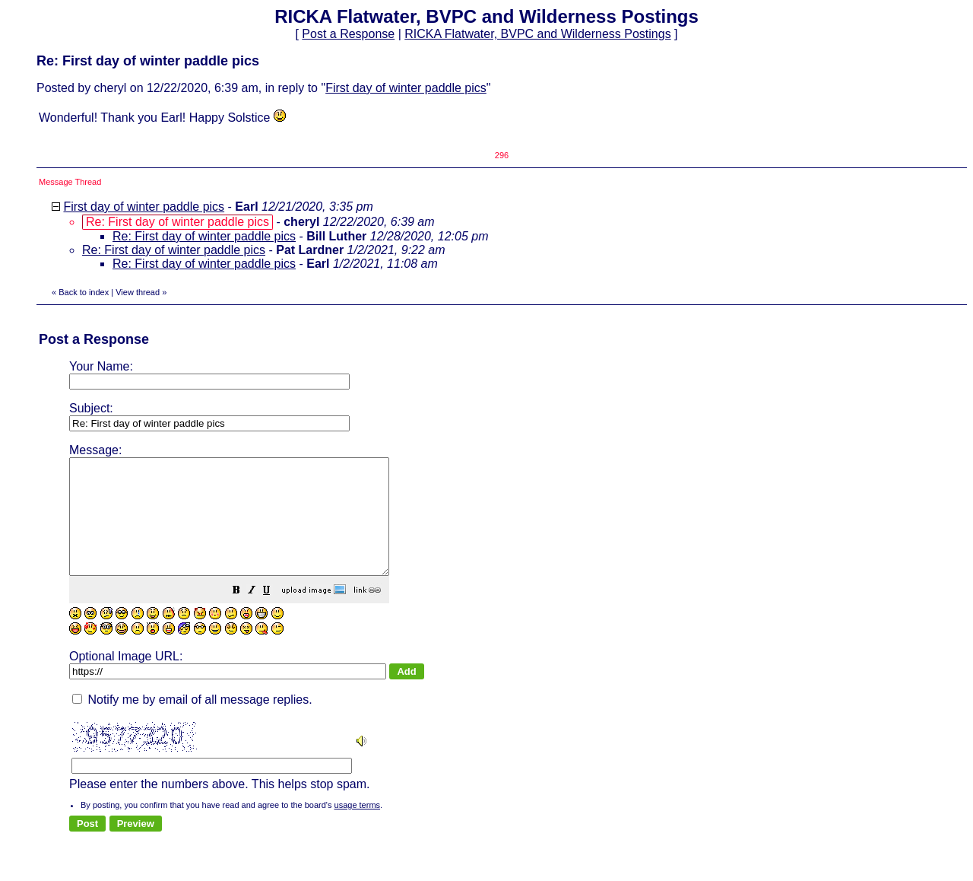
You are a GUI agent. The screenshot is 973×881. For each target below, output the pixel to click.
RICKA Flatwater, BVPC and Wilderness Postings (537, 33)
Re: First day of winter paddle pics (204, 236)
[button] (274, 614)
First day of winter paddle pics (405, 87)
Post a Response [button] (348, 33)
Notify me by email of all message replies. (192, 722)
